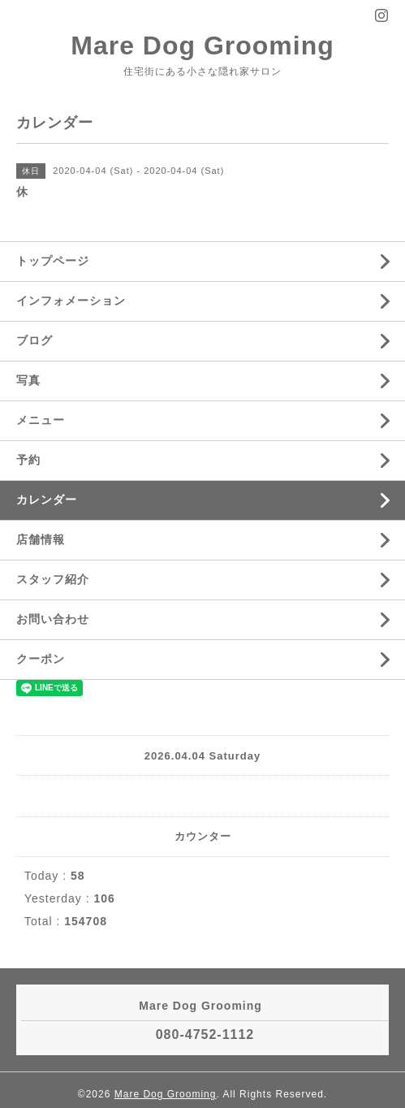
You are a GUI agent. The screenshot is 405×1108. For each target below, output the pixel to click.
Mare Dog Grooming (202, 45)
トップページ (52, 260)
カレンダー (46, 499)
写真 (28, 380)
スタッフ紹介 (52, 579)
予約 (28, 459)
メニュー (40, 419)
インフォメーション (71, 300)
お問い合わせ (52, 618)
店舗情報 (40, 539)
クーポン (40, 658)
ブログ (34, 340)
